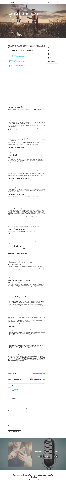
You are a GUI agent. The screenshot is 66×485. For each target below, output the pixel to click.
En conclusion (11, 66)
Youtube (53, 455)
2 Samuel (50, 50)
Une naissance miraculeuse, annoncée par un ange (18, 61)
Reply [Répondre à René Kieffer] (13, 400)
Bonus (50, 53)
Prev (21, 378)
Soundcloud (45, 455)
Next (31, 378)
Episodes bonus (51, 54)
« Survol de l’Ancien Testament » (18, 330)
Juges (8, 19)
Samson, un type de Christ (13, 60)
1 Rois (50, 47)
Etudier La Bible (11, 2)
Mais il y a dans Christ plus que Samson (16, 65)
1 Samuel (50, 49)
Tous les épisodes (11, 19)
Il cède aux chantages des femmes (15, 57)
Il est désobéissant (13, 55)
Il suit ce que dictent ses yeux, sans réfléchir (17, 56)
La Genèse (50, 58)
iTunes (38, 455)
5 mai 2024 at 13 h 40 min (15, 389)
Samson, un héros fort (13, 52)
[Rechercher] (57, 43)
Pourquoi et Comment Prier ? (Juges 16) (15, 379)
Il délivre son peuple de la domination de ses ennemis (19, 62)
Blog (50, 51)
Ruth (50, 60)
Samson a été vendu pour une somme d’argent (17, 64)
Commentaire (10, 410)
